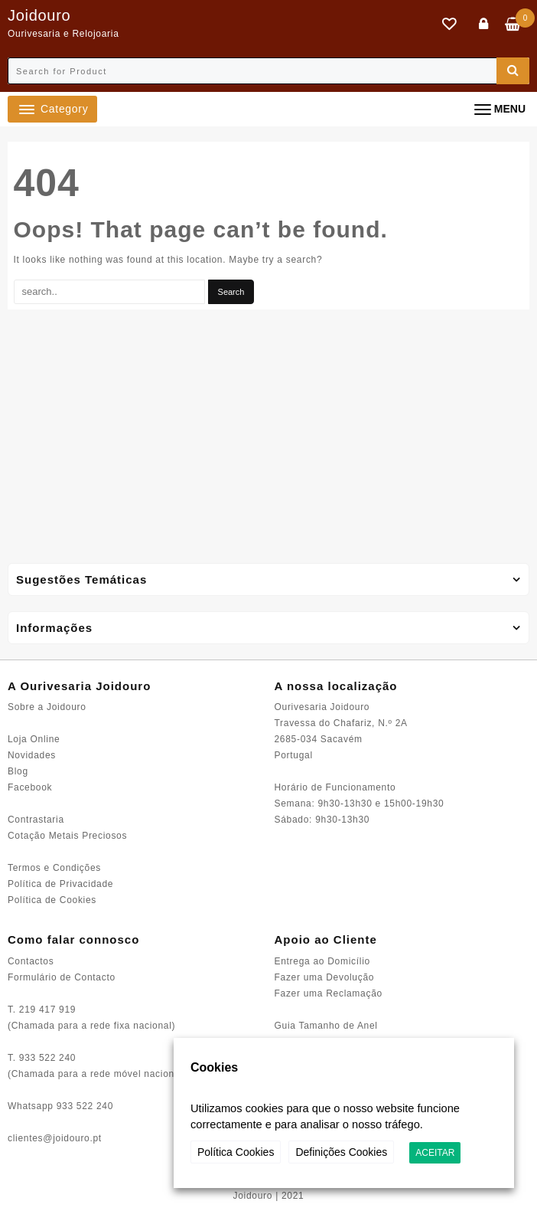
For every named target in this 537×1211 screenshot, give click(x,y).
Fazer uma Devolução (325, 977)
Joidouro (39, 15)
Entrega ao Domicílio (322, 961)
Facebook (30, 787)
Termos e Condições (54, 867)
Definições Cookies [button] (341, 1152)
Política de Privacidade (60, 884)
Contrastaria (36, 819)
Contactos (31, 961)
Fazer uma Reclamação (328, 993)
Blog (18, 771)
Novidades (32, 755)
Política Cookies (235, 1152)
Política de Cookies (52, 900)
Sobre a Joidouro (47, 707)
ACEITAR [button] (434, 1152)
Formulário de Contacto (62, 977)
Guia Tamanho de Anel (326, 1025)
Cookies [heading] (214, 1067)
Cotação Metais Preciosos (67, 835)
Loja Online (34, 739)
